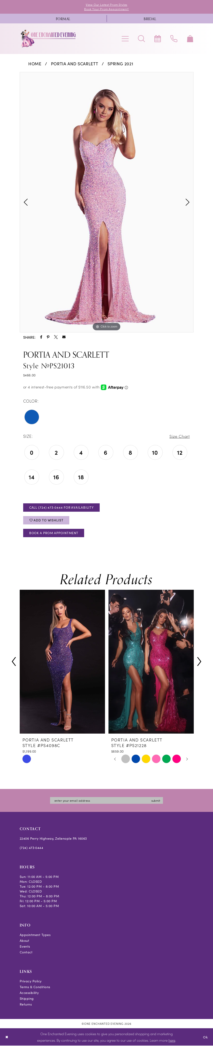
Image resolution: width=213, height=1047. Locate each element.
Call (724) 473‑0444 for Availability (62, 508)
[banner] (48, 39)
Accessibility (29, 994)
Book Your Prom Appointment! (106, 9)
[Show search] (141, 38)
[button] (125, 38)
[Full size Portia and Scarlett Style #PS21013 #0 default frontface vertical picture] (106, 202)
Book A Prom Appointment (55, 534)
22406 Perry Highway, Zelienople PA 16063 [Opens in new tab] (53, 840)
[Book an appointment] (157, 38)
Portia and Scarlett (74, 64)
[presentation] (62, 663)
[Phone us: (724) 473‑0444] (174, 38)
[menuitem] (63, 19)
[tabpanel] (106, 202)
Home (34, 64)
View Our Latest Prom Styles (106, 4)
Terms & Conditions (35, 988)
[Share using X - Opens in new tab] (56, 337)
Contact (26, 953)
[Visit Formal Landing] (63, 19)
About (24, 942)
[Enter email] (107, 801)
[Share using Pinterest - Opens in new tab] (48, 337)
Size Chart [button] (179, 436)
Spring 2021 (120, 64)
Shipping (27, 1000)
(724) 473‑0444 (31, 849)
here (171, 1041)
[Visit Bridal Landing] (150, 19)
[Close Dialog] (7, 1038)
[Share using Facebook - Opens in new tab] (41, 337)
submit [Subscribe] (157, 802)
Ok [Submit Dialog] (205, 1038)
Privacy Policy (31, 982)
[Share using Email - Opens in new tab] (64, 337)
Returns (26, 1005)
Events (25, 948)
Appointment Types (35, 936)
